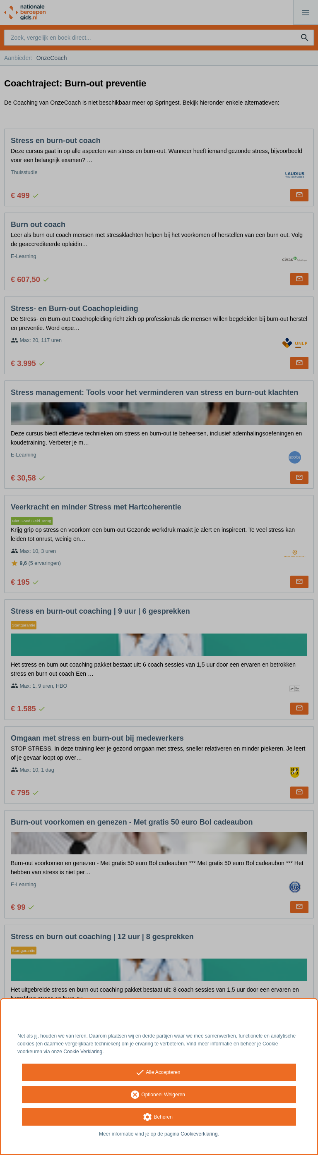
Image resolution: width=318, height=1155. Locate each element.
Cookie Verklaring (82, 1052)
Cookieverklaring (199, 1134)
